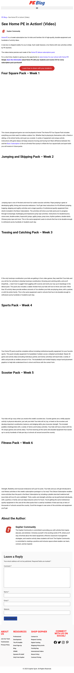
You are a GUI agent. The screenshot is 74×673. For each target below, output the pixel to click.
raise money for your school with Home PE (54, 57)
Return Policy (35, 654)
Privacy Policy (5, 645)
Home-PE (4, 37)
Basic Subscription (13, 143)
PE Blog (4, 17)
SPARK (15, 651)
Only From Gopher (18, 657)
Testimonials (5, 642)
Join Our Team (5, 639)
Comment (8, 566)
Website (6, 609)
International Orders (37, 651)
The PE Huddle (17, 642)
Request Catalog (36, 639)
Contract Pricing (36, 657)
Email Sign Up (17, 645)
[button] (37, 7)
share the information (14, 60)
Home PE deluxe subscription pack (43, 52)
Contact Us (34, 636)
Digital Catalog (35, 642)
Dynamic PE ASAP (18, 654)
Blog (14, 648)
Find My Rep (35, 648)
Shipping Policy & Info (37, 645)
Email (6, 600)
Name (6, 592)
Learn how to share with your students (37, 68)
